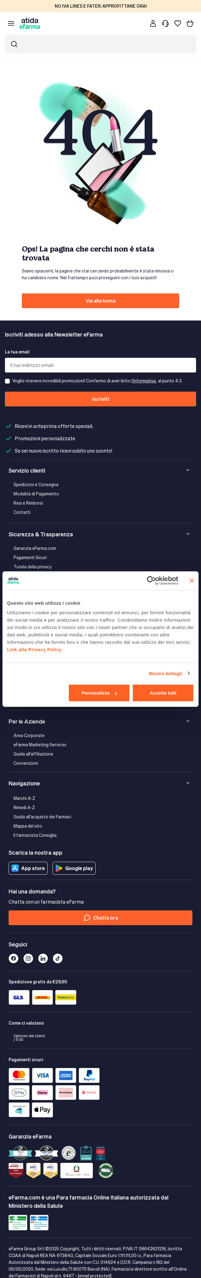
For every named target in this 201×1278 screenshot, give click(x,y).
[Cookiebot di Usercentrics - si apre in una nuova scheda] (151, 580)
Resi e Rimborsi (28, 503)
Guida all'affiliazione (33, 753)
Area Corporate (29, 735)
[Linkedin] (43, 958)
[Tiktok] (58, 958)
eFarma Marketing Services (40, 744)
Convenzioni (26, 763)
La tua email (17, 351)
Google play (74, 868)
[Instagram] (28, 958)
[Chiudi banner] (192, 580)
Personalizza (99, 692)
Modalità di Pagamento (36, 493)
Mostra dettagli (165, 673)
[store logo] (30, 23)
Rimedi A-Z (24, 807)
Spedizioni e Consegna (36, 484)
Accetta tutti (163, 692)
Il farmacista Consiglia (35, 835)
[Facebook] (13, 958)
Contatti (22, 512)
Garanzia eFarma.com (35, 548)
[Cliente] (153, 23)
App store (28, 868)
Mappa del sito (28, 825)
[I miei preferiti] (177, 23)
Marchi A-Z (24, 798)
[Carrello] (190, 23)
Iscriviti (100, 399)
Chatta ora (100, 917)
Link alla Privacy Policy (34, 649)
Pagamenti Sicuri (30, 557)
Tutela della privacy (33, 566)
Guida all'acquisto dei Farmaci (42, 816)
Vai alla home (101, 301)
